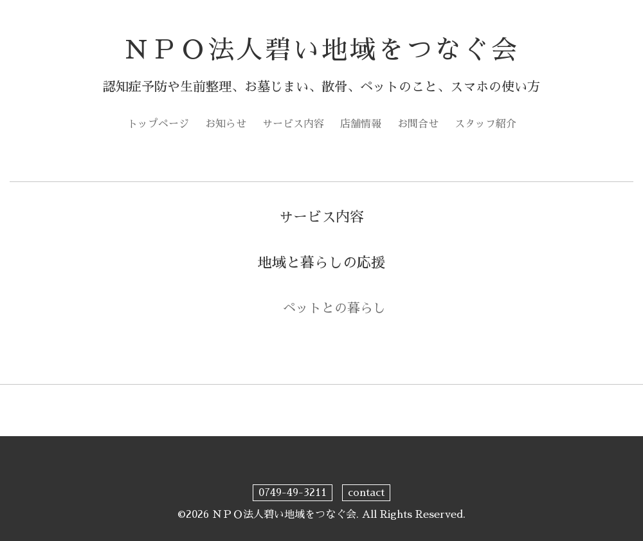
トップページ (158, 124)
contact (366, 493)
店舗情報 (360, 124)
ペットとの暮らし (334, 308)
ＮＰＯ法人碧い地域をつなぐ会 (321, 50)
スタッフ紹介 (485, 124)
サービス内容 (293, 124)
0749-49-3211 (292, 493)
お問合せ (418, 124)
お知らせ (225, 124)
